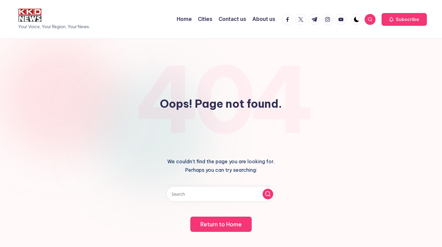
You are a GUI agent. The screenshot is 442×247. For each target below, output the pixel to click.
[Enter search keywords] (221, 193)
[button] (404, 19)
